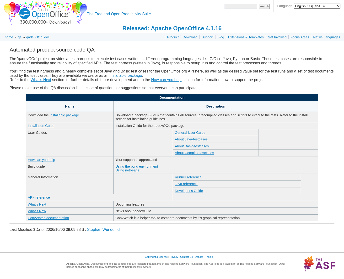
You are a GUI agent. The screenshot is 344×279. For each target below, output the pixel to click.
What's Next (41, 80)
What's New (37, 211)
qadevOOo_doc (38, 37)
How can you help (166, 80)
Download (190, 37)
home (9, 37)
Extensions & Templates (246, 37)
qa (20, 37)
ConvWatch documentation (48, 218)
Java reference (186, 184)
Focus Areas (299, 37)
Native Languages (326, 37)
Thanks (209, 256)
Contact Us (186, 256)
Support (207, 37)
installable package (126, 75)
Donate (199, 256)
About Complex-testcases (194, 153)
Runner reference (188, 177)
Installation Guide (41, 126)
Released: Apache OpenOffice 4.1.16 (171, 28)
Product (173, 37)
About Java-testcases (191, 139)
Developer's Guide (189, 191)
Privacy (174, 256)
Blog (220, 37)
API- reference (39, 197)
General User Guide (190, 132)
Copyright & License (156, 256)
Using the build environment (136, 166)
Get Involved (277, 37)
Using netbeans (127, 170)
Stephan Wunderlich (104, 229)
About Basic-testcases (192, 146)
